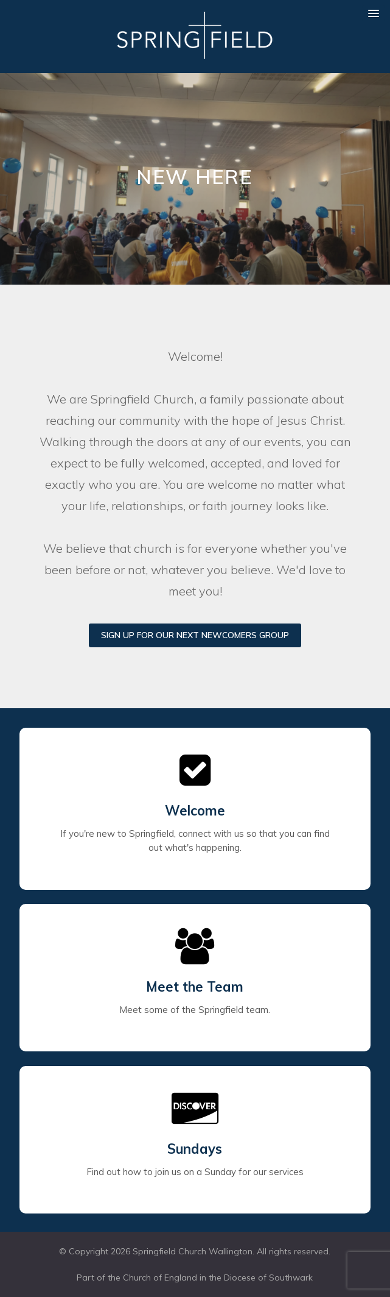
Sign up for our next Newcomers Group (195, 635)
